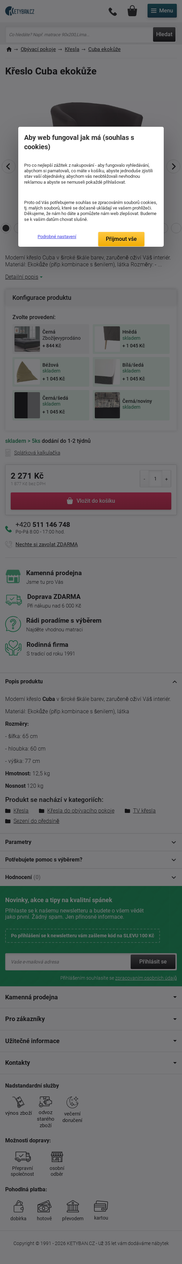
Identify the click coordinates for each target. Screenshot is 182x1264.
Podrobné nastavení (57, 236)
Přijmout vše (121, 239)
